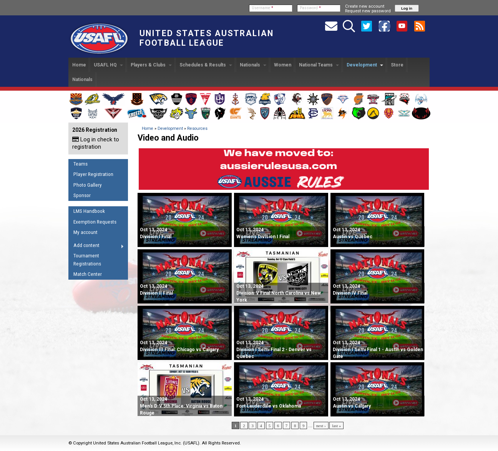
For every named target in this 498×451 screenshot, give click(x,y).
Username (262, 8)
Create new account (364, 6)
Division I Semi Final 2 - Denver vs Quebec (274, 349)
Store (397, 65)
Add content (96, 246)
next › (321, 425)
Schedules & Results (205, 65)
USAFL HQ (108, 65)
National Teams (319, 65)
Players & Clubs (151, 65)
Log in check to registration (95, 143)
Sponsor (82, 195)
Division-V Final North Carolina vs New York (278, 293)
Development (365, 65)
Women (282, 65)
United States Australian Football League (206, 38)
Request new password (368, 10)
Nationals (253, 65)
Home (79, 65)
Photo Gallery (87, 185)
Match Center (87, 274)
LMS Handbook (89, 211)
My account (85, 232)
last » (336, 425)
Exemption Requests (94, 222)
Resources (197, 128)
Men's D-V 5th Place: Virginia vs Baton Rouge (181, 406)
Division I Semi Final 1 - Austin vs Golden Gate (378, 349)
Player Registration (93, 174)
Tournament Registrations (87, 260)
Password (310, 8)
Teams (80, 164)
